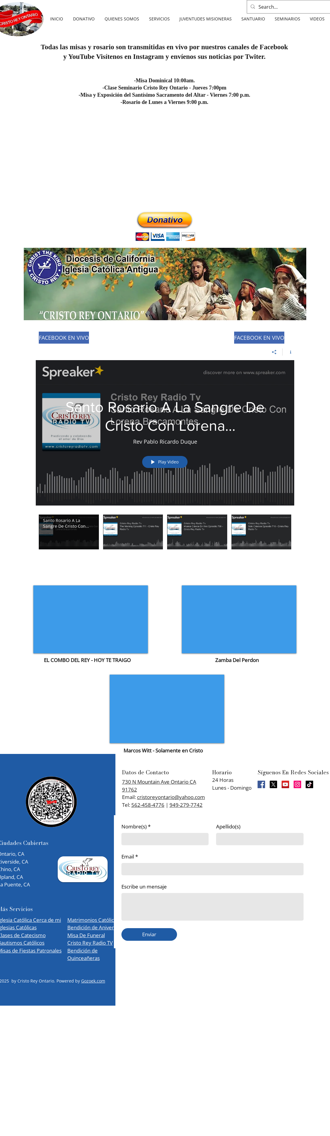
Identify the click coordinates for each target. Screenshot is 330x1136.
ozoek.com (94, 981)
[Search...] (291, 6)
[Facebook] (261, 784)
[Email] (210, 869)
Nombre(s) (136, 827)
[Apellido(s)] (258, 839)
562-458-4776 (147, 804)
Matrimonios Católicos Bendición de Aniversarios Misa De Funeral (97, 927)
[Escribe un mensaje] (212, 906)
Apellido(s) (228, 826)
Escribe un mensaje (144, 886)
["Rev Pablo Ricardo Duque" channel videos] (165, 536)
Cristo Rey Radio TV (90, 942)
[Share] (274, 352)
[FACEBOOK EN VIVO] (64, 338)
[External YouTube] (90, 619)
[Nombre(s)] (163, 839)
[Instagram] (297, 784)
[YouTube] (285, 784)
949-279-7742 (186, 804)
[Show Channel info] (288, 352)
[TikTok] (309, 784)
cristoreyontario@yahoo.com (171, 797)
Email (129, 857)
